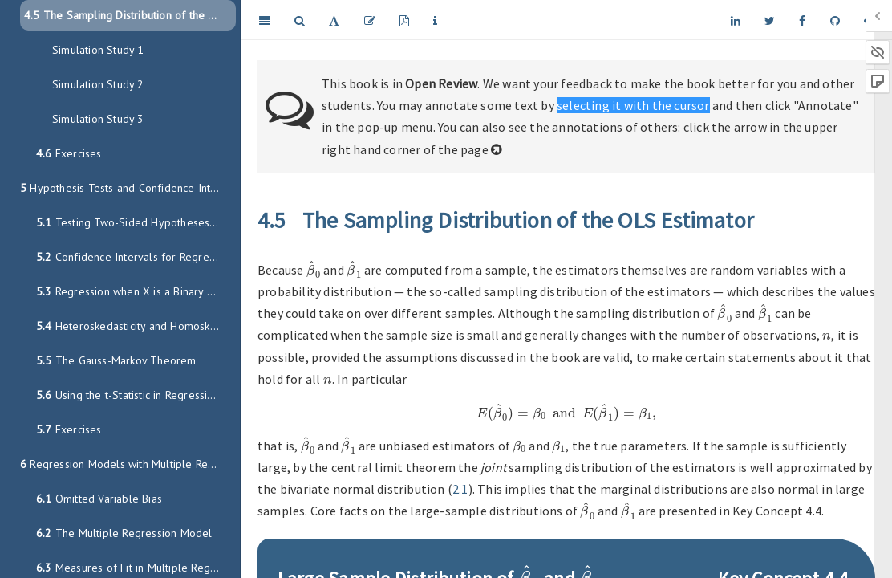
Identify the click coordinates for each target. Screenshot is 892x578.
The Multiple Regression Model (124, 533)
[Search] (299, 20)
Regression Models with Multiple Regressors (128, 464)
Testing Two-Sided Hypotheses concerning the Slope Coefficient (136, 222)
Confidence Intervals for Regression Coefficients (136, 257)
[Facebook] (802, 20)
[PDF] (404, 20)
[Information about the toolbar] (435, 20)
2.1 (460, 489)
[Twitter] (769, 20)
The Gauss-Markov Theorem (116, 360)
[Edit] (369, 20)
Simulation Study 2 (98, 84)
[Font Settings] (334, 20)
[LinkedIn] (735, 20)
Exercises (69, 153)
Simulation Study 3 (98, 119)
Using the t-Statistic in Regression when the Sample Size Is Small (136, 395)
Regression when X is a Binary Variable (136, 291)
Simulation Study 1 (98, 50)
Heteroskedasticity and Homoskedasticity (136, 326)
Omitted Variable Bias (99, 498)
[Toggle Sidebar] (264, 20)
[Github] (835, 20)
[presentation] (313, 269)
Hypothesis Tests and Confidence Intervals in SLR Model (128, 188)
